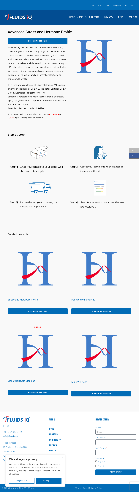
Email (98, 427)
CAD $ (133, 150)
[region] (35, 471)
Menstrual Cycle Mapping (21, 380)
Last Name (100, 448)
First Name (101, 437)
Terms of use (81, 488)
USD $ (133, 156)
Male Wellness (79, 382)
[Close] (62, 457)
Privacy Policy (95, 488)
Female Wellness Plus (83, 299)
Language (100, 458)
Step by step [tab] (16, 134)
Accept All (48, 481)
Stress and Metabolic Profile (23, 299)
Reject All (21, 481)
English (101, 461)
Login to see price (39, 41)
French (101, 466)
